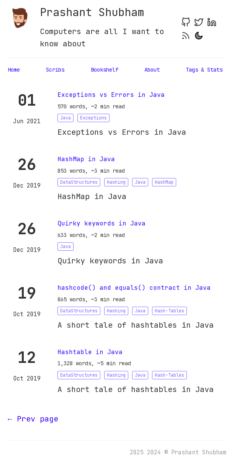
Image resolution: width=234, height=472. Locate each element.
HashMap (164, 182)
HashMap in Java (86, 159)
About (152, 69)
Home (14, 69)
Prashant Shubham (92, 12)
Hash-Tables (169, 311)
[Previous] (33, 419)
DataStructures (79, 182)
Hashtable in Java (90, 352)
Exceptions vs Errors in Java (111, 95)
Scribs (55, 69)
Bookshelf (104, 69)
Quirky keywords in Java (101, 223)
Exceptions (93, 118)
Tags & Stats (204, 69)
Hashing (116, 182)
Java (65, 118)
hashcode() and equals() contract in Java (134, 288)
